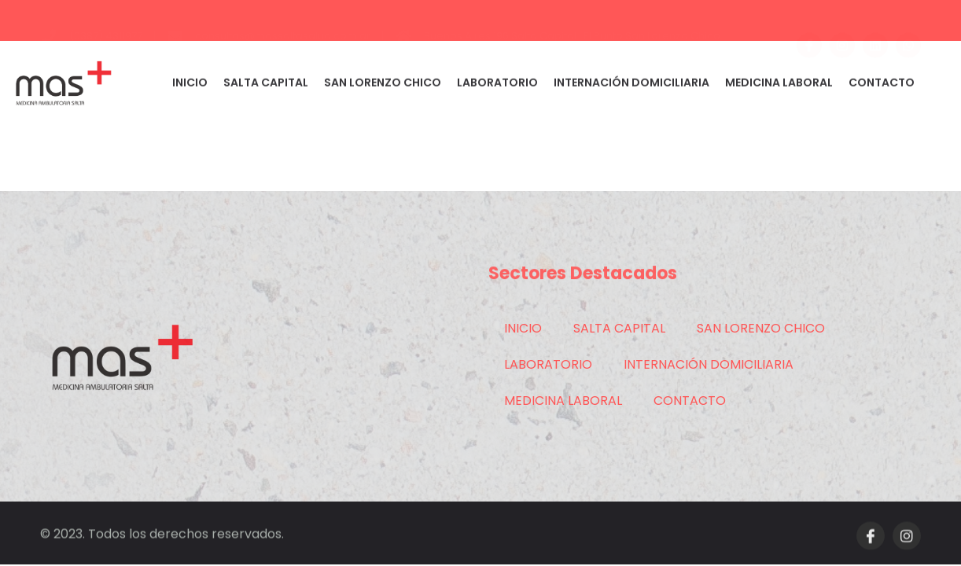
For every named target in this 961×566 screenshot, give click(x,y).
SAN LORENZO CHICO (382, 86)
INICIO (190, 86)
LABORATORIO (497, 86)
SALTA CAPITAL (265, 86)
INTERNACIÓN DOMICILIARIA (631, 86)
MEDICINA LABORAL (779, 86)
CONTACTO (882, 86)
